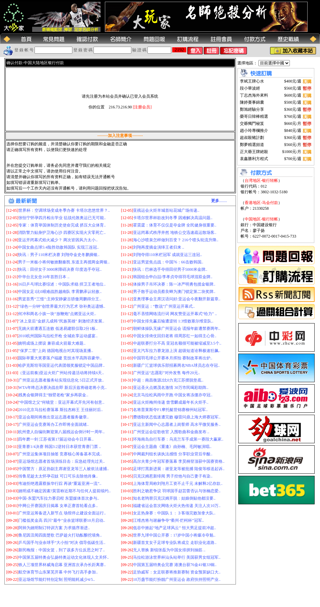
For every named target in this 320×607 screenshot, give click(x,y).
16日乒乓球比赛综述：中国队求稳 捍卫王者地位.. (62, 284)
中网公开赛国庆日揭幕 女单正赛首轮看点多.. (58, 505)
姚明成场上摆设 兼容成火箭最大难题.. (51, 343)
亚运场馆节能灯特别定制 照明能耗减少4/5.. (56, 579)
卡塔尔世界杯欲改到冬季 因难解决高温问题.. (172, 217)
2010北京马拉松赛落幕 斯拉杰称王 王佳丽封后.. (60, 409)
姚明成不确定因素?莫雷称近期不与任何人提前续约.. (64, 491)
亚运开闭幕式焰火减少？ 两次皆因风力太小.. (58, 240)
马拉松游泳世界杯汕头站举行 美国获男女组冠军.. (176, 557)
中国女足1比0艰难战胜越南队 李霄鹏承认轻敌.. (60, 291)
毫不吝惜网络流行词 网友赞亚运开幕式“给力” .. (175, 313)
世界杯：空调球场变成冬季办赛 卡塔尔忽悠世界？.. (64, 210)
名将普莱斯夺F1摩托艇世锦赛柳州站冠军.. (170, 409)
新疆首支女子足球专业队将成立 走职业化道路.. (174, 542)
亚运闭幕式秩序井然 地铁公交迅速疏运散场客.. (174, 232)
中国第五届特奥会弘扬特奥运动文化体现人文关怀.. (63, 557)
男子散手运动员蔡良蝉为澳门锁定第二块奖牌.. (174, 291)
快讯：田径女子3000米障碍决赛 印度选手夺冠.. (60, 269)
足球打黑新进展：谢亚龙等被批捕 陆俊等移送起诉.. (179, 468)
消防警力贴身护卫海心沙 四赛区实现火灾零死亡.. (62, 232)
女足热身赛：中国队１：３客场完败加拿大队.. (174, 513)
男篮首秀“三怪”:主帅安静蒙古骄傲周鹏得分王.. (59, 299)
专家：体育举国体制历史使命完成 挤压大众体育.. (62, 225)
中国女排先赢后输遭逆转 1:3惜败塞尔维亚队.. (173, 321)
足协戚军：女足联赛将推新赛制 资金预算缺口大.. (176, 572)
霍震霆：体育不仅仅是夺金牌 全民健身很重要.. (174, 225)
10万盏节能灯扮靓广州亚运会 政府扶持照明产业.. (176, 579)
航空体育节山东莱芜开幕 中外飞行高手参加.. (58, 572)
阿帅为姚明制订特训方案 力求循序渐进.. (54, 527)
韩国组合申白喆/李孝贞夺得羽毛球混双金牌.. (172, 276)
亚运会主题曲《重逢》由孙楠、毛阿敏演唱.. (172, 446)
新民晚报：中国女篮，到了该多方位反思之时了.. (61, 550)
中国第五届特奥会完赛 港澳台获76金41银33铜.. (174, 564)
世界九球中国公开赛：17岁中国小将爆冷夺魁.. (174, 535)
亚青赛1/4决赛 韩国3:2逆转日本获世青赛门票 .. (59, 446)
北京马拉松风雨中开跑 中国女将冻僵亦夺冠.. (172, 395)
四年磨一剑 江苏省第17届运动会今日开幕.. (55, 439)
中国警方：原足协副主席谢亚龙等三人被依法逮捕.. (63, 468)
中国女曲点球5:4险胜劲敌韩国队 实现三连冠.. (58, 247)
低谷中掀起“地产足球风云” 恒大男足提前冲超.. (174, 527)
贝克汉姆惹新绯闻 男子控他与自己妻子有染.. (172, 476)
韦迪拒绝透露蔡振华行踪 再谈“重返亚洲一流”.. (60, 483)
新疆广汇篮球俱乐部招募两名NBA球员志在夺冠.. (176, 365)
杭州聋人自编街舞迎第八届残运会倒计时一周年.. (61, 431)
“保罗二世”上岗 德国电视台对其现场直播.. (55, 350)
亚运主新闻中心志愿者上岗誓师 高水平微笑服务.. (176, 424)
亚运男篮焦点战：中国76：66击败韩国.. (168, 262)
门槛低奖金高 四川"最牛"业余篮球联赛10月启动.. (61, 520)
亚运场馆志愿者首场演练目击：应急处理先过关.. (61, 461)
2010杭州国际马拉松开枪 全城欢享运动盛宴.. (58, 336)
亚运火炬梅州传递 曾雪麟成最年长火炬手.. (170, 402)
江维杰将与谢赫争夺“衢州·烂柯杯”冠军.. (168, 520)
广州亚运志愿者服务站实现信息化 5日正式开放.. (61, 380)
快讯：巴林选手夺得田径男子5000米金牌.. (170, 269)
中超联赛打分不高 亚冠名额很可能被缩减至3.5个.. (177, 343)
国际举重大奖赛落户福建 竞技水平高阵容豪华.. (60, 358)
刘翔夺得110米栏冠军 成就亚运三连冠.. (167, 254)
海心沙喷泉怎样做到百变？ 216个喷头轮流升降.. (175, 240)
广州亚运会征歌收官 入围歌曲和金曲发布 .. (171, 431)
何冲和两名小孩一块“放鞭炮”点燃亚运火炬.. (57, 313)
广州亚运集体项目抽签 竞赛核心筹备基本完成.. (60, 454)
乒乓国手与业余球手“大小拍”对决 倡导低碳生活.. (62, 542)
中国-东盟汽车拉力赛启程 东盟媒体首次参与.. (58, 498)
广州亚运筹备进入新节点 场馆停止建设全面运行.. (62, 513)
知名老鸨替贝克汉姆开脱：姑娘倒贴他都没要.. (174, 498)
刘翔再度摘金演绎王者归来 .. (158, 247)
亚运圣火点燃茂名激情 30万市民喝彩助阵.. (170, 387)
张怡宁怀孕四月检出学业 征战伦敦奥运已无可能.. (62, 217)
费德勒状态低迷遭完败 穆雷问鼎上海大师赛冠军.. (176, 417)
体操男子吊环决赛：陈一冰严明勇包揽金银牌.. (174, 284)
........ (219, 200)
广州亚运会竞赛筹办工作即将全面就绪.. (53, 424)
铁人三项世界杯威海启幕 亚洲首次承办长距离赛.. (62, 564)
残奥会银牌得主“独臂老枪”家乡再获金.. (53, 395)
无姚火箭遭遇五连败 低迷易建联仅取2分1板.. (58, 328)
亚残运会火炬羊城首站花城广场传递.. (166, 210)
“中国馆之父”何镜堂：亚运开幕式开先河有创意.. (61, 402)
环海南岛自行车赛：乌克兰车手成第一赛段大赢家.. (178, 439)
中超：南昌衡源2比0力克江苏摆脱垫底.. (168, 380)
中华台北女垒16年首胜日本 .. (43, 276)
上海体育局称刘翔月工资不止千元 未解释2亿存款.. (177, 483)
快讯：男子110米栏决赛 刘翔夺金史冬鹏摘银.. (59, 254)
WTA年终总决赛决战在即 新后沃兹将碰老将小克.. (62, 387)
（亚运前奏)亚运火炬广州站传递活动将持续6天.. (61, 372)
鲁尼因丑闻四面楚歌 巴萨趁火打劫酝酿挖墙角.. (60, 535)
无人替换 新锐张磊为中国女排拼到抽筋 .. (169, 550)
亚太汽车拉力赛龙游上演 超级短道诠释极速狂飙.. (176, 350)
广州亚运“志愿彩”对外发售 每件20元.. (166, 372)
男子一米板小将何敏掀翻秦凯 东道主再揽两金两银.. (64, 262)
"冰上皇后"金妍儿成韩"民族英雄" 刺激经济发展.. (61, 321)
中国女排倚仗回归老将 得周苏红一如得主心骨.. (174, 336)
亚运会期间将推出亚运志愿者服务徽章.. (53, 417)
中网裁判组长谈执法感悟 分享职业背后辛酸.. (172, 454)
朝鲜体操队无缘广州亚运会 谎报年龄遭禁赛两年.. (176, 328)
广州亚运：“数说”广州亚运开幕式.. (164, 306)
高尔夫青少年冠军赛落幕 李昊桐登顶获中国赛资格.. (179, 461)
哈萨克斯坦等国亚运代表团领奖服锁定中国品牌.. (61, 365)
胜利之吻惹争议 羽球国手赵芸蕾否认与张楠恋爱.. (176, 491)
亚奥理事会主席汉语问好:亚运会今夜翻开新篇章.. (176, 299)
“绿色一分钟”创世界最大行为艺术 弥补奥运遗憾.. (61, 306)
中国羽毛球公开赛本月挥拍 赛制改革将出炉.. (172, 358)
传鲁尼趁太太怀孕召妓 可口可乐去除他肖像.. (58, 476)
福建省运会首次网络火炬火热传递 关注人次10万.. (176, 505)
